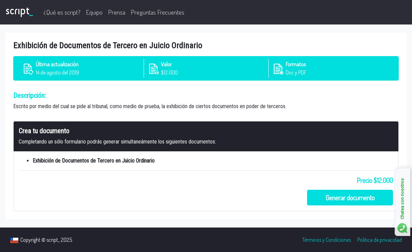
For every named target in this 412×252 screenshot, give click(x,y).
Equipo (94, 12)
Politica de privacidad (379, 239)
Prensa (116, 12)
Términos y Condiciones (326, 239)
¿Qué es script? (61, 12)
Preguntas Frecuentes (157, 12)
